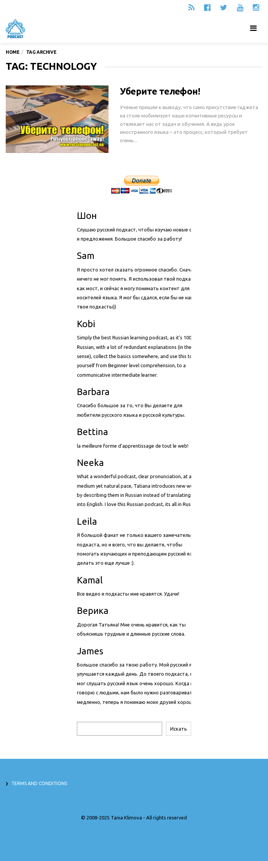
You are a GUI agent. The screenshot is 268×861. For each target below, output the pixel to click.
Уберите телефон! (160, 91)
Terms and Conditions (39, 783)
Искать (178, 728)
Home (12, 52)
